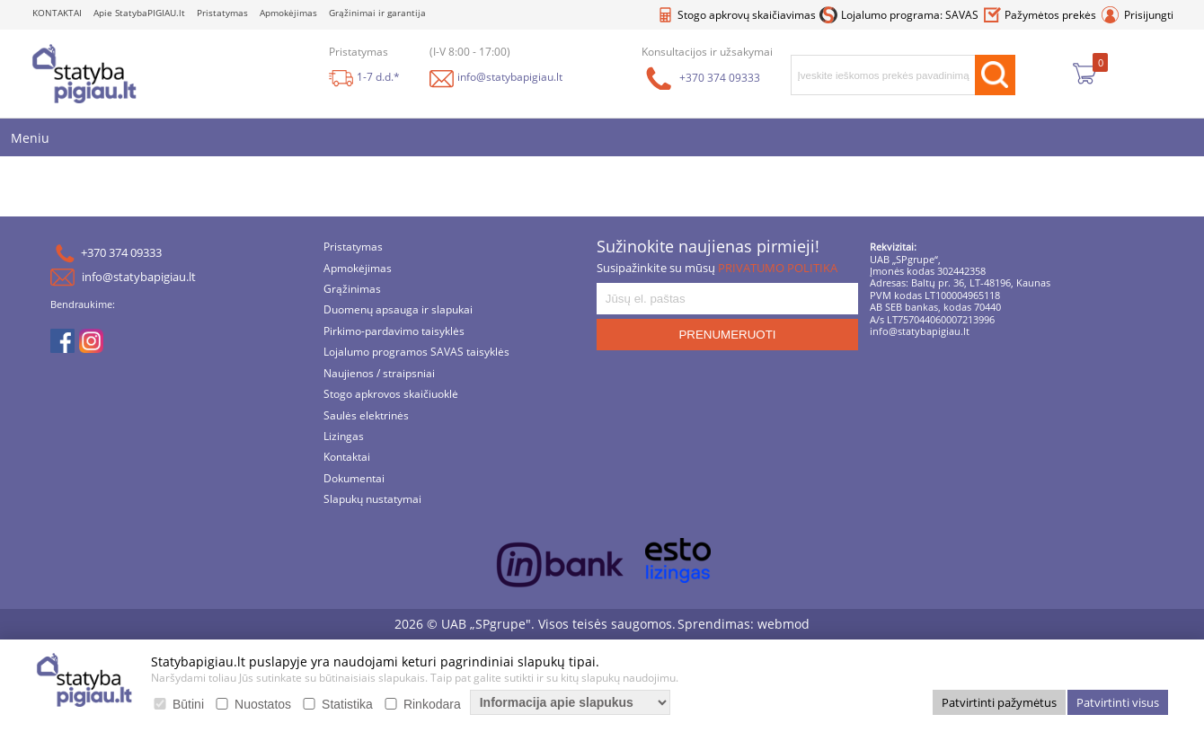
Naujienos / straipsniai (379, 374)
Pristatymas (222, 13)
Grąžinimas (352, 289)
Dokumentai (354, 479)
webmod (783, 623)
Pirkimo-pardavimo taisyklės (394, 332)
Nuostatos (263, 704)
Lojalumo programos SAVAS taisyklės (416, 353)
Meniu (30, 137)
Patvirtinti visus (1117, 702)
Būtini (188, 704)
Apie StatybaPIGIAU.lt (139, 13)
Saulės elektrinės (366, 416)
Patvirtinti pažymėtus (999, 702)
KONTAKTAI (57, 13)
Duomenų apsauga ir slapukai (398, 311)
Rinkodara (432, 704)
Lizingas (343, 437)
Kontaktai (346, 458)
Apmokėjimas (288, 13)
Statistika (347, 704)
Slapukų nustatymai (372, 500)
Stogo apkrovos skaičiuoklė (390, 395)
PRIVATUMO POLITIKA (777, 268)
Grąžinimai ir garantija (377, 13)
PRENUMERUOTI (726, 334)
